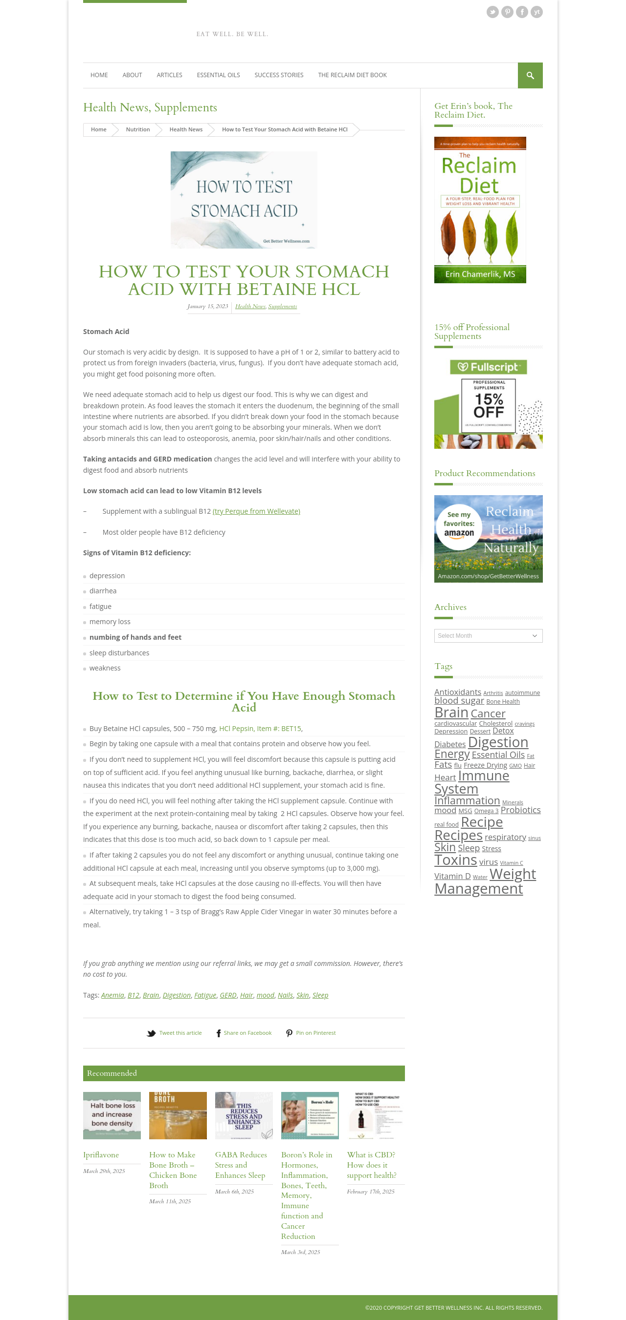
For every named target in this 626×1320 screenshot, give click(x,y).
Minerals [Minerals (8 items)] (512, 802)
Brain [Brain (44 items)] (451, 712)
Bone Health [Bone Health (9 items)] (503, 701)
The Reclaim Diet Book (352, 75)
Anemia (112, 995)
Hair (246, 995)
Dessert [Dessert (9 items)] (480, 731)
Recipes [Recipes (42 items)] (458, 834)
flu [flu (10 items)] (458, 765)
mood (265, 995)
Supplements (186, 108)
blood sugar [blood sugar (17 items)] (459, 700)
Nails (285, 995)
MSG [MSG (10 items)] (465, 810)
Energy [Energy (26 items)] (452, 753)
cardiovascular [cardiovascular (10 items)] (455, 723)
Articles (169, 75)
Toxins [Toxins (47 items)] (455, 859)
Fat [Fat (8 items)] (530, 756)
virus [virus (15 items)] (488, 861)
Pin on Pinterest (315, 1032)
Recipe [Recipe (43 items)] (482, 821)
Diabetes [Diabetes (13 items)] (450, 744)
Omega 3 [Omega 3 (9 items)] (486, 811)
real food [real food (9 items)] (446, 824)
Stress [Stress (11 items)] (491, 848)
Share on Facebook (248, 1032)
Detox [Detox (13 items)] (503, 730)
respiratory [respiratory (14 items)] (505, 836)
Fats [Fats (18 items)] (443, 764)
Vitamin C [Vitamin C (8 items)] (511, 862)
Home (99, 75)
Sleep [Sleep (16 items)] (469, 848)
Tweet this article (180, 1032)
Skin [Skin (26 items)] (445, 847)
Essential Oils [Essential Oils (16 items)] (498, 754)
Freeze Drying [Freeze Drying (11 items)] (485, 765)
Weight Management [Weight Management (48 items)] (485, 881)
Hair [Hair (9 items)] (529, 765)
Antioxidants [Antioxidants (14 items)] (457, 691)
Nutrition (138, 129)
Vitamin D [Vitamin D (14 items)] (452, 875)
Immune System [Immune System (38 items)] (472, 781)
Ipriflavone (101, 1155)
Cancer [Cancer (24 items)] (487, 713)
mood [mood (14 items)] (445, 810)
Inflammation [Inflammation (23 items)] (467, 800)
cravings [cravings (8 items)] (524, 723)
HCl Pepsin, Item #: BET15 (260, 728)
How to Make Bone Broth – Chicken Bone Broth (173, 1170)
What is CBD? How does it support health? (372, 1165)
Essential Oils (218, 75)
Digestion (177, 995)
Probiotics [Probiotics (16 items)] (521, 810)
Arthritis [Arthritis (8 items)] (493, 693)
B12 (133, 995)
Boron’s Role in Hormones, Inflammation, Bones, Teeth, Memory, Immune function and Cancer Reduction (307, 1195)
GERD (228, 995)
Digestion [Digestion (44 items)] (498, 742)
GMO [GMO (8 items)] (515, 765)
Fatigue (205, 995)
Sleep (321, 995)
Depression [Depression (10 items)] (451, 731)
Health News (115, 108)
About (132, 75)
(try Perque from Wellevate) (256, 511)
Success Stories (279, 75)
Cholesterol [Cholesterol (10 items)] (496, 723)
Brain (151, 995)
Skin (302, 995)
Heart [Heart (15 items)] (445, 777)
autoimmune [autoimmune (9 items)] (522, 692)
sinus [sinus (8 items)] (534, 838)
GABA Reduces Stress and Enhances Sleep (241, 1165)
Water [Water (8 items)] (480, 877)
